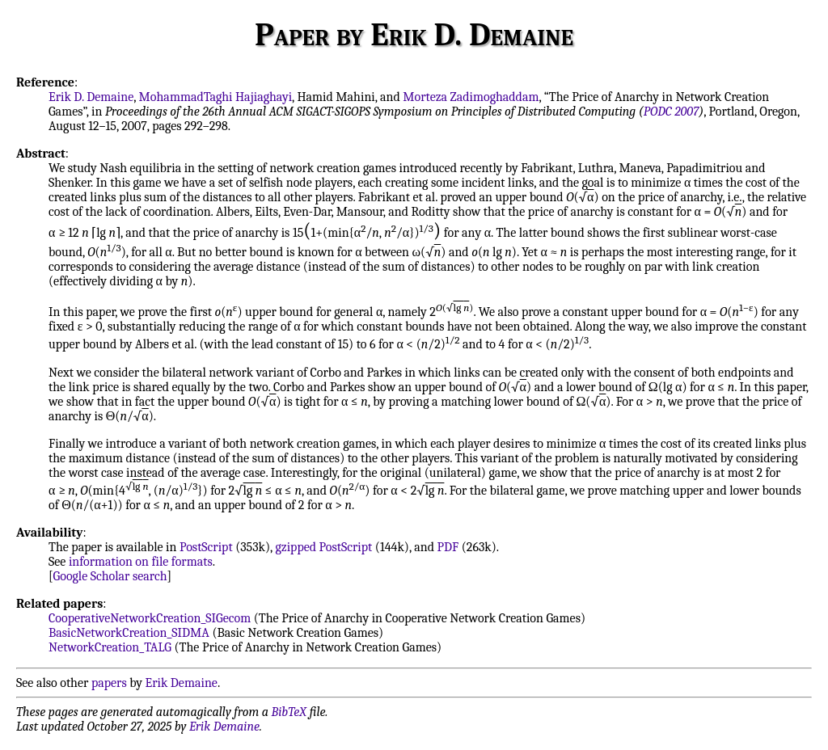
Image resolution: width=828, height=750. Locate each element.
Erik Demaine (182, 683)
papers (109, 683)
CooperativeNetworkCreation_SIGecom (150, 618)
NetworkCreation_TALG (110, 647)
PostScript (206, 547)
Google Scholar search (110, 576)
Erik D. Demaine (91, 97)
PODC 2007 (671, 111)
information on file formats (141, 561)
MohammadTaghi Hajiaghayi (216, 97)
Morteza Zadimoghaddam (471, 97)
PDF (448, 547)
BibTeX (289, 712)
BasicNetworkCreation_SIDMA (129, 633)
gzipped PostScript (323, 547)
